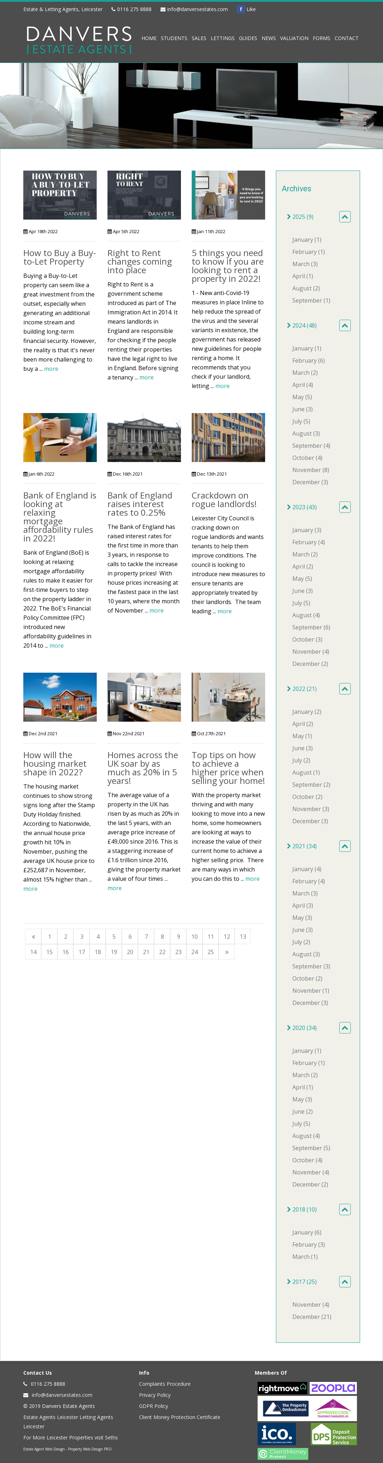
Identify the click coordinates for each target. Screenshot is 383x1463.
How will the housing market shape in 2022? (55, 763)
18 (98, 952)
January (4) (306, 869)
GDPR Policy (153, 1406)
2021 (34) (302, 846)
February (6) (308, 360)
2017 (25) (302, 1282)
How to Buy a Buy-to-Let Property (59, 257)
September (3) (311, 966)
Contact (347, 38)
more (51, 369)
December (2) (310, 664)
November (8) (310, 470)
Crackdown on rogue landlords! (224, 499)
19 (114, 952)
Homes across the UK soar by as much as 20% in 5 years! (142, 767)
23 (178, 952)
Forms (321, 38)
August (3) (306, 433)
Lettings (223, 38)
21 (146, 952)
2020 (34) (302, 1028)
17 (81, 952)
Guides (248, 38)
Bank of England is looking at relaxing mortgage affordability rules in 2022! (59, 516)
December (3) (310, 482)
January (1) (306, 240)
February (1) (308, 252)
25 (210, 952)
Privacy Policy (155, 1394)
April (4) (302, 385)
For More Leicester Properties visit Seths (70, 1437)
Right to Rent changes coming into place (139, 261)
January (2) (306, 712)
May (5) (302, 397)
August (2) (306, 288)
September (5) (311, 1148)
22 (162, 952)
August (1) (306, 772)
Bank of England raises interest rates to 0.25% (139, 503)
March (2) (305, 373)
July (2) (301, 760)
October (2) (307, 797)
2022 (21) (302, 689)
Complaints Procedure (165, 1383)
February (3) (308, 1244)
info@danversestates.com (197, 9)
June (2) (302, 1111)
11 (210, 937)
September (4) (311, 446)
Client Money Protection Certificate (179, 1417)
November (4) (310, 652)
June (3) (302, 409)
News (269, 38)
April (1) (302, 276)
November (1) (310, 991)
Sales (199, 38)
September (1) (311, 300)
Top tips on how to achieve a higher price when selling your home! (228, 767)
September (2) (311, 785)
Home (149, 38)
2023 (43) (302, 507)
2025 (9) (300, 217)
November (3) (310, 809)
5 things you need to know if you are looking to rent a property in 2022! (228, 265)
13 (243, 937)
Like (246, 9)
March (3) (305, 264)
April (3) (302, 905)
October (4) (307, 458)
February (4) (308, 542)
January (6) (306, 1232)
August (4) (306, 615)
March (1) (305, 1257)
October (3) (307, 639)
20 (130, 952)
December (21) (311, 1317)
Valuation (294, 38)
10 (194, 937)
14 (33, 952)
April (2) (302, 566)
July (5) (301, 421)
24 (194, 952)
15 (49, 952)
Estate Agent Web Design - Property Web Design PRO (67, 1449)
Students (174, 38)
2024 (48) (302, 325)
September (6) (311, 627)
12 (227, 937)
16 (65, 952)
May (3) (302, 918)
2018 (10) (302, 1209)
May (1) (302, 736)
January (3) (306, 530)
